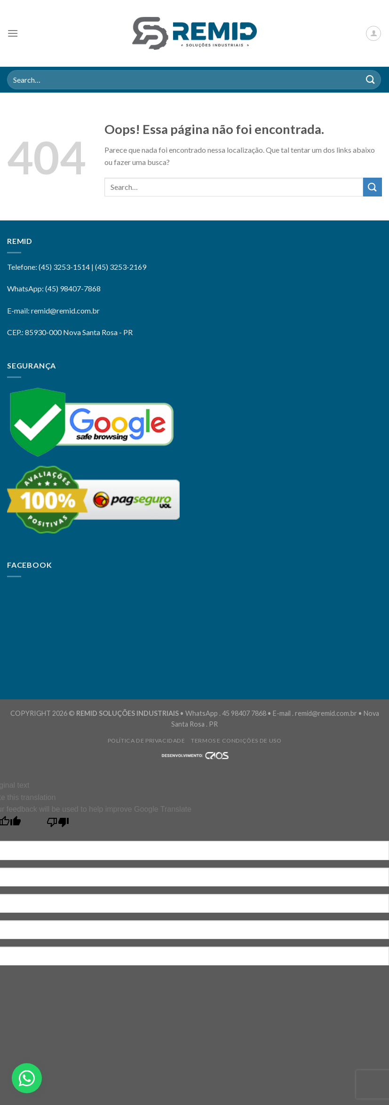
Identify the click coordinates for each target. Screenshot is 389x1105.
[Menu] (12, 33)
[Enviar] (370, 80)
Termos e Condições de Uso (236, 740)
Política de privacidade (146, 740)
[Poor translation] (58, 824)
